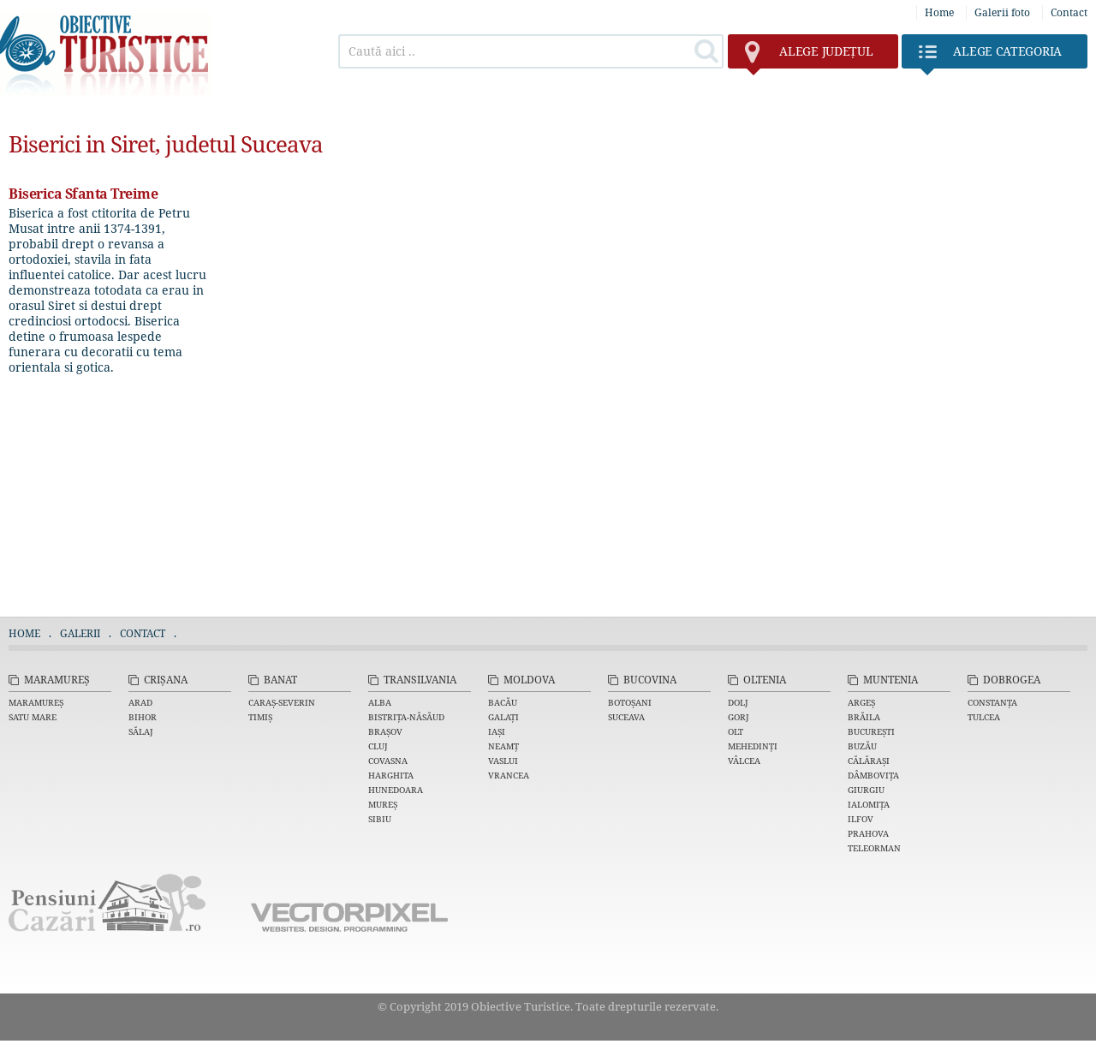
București (871, 731)
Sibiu (379, 819)
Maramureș (57, 679)
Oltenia (764, 679)
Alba (379, 702)
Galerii (80, 633)
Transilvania (420, 679)
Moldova (529, 679)
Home (939, 12)
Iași (496, 731)
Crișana (166, 679)
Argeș (861, 702)
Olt (735, 731)
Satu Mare (33, 717)
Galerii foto (1002, 12)
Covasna (388, 761)
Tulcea (984, 717)
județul (809, 56)
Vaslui (503, 761)
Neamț (503, 746)
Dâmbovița (873, 775)
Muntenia (890, 679)
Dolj (738, 702)
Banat (280, 679)
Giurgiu (866, 790)
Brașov (385, 731)
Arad (140, 702)
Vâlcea (744, 761)
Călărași (869, 761)
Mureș (382, 804)
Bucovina (649, 679)
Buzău (862, 746)
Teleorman (874, 848)
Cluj (378, 746)
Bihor (142, 717)
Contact (1069, 12)
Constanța (992, 702)
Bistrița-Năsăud (406, 717)
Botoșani (630, 702)
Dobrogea (1011, 679)
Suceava (626, 717)
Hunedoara (395, 790)
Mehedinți (752, 746)
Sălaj (140, 731)
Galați (503, 717)
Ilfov (860, 819)
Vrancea (508, 775)
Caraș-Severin (281, 702)
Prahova (868, 833)
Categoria (990, 56)
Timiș (260, 717)
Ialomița (869, 804)
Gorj (738, 717)
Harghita (391, 775)
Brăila (864, 717)
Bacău (502, 702)
